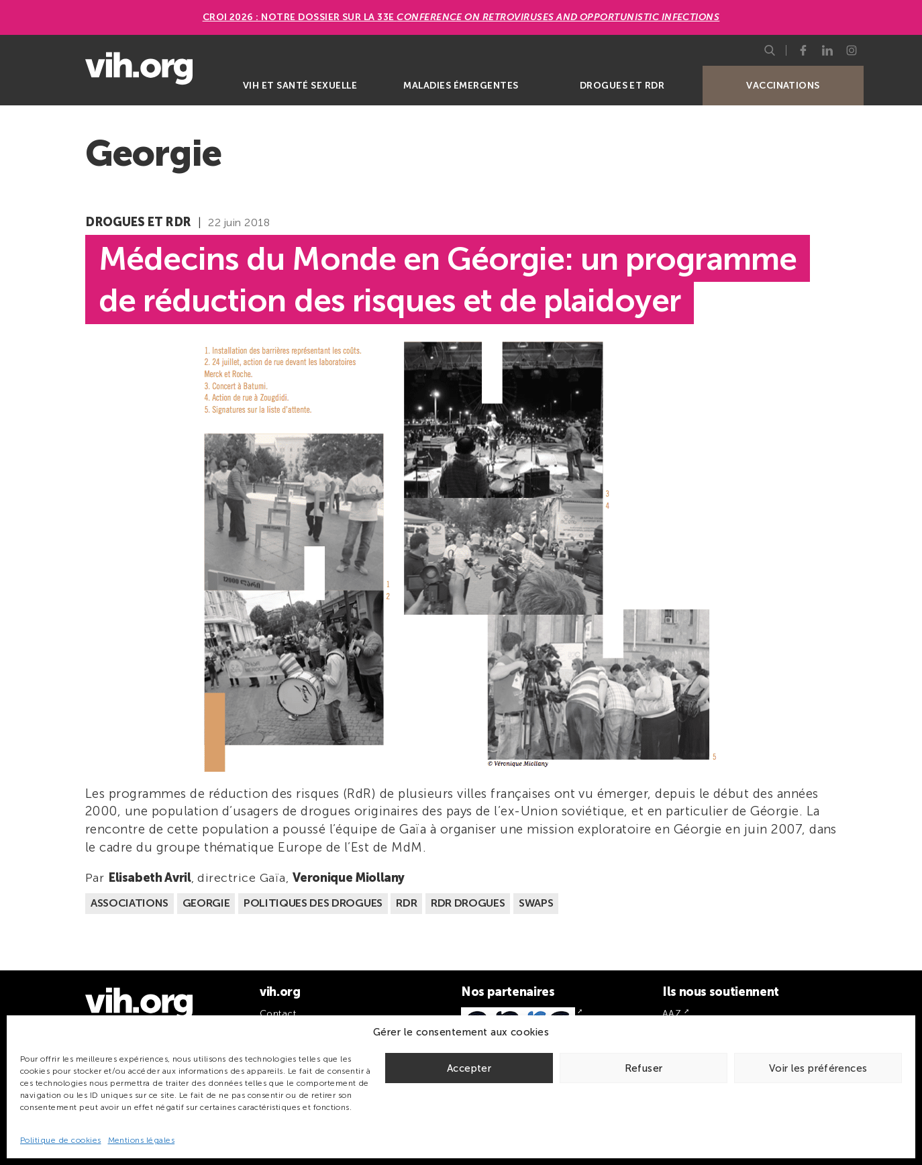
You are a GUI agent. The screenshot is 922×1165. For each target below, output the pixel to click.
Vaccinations (783, 85)
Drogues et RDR (622, 85)
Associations (129, 903)
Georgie (206, 903)
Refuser (644, 1068)
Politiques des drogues (313, 903)
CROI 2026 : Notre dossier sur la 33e (461, 17)
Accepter (469, 1068)
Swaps (536, 903)
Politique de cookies (60, 1140)
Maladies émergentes (460, 85)
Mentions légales (141, 1140)
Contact (278, 1013)
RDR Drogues (468, 903)
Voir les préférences (818, 1068)
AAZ (671, 1013)
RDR (406, 903)
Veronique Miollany (349, 877)
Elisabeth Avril (149, 877)
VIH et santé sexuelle (300, 85)
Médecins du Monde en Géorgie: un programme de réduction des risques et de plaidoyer (448, 279)
